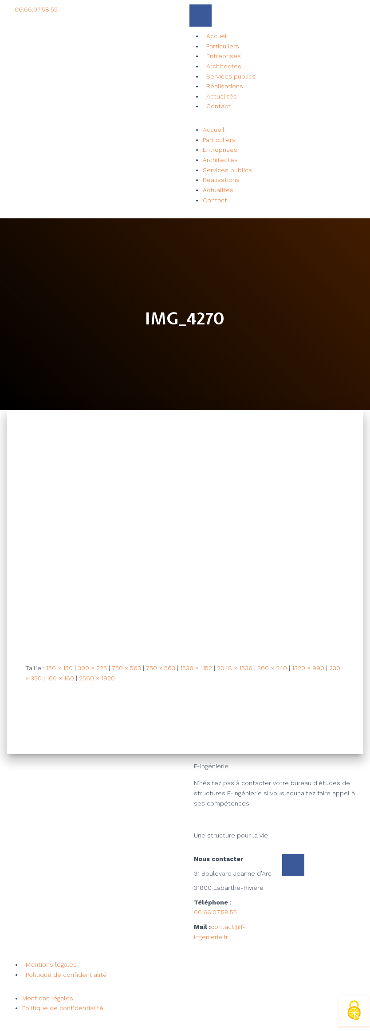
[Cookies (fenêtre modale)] (354, 1011)
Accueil (217, 36)
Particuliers (222, 46)
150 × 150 (59, 668)
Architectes (223, 66)
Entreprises (223, 55)
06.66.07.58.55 (215, 912)
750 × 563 (126, 668)
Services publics (231, 76)
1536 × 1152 (196, 668)
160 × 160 (60, 678)
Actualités (221, 96)
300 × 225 (92, 668)
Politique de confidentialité (66, 974)
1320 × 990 (308, 668)
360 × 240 (272, 668)
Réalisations (224, 86)
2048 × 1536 (234, 668)
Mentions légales (51, 964)
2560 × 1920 (97, 678)
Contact (218, 106)
